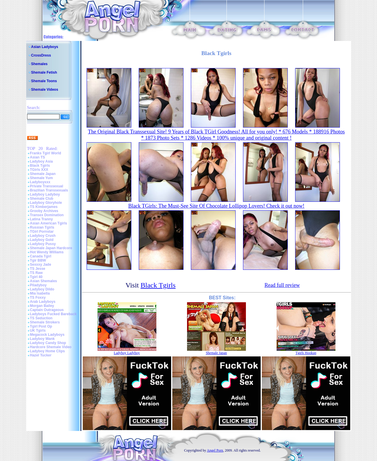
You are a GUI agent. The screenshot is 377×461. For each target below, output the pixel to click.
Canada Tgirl (41, 256)
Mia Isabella (40, 293)
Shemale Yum (41, 178)
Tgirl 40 (36, 277)
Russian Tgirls (42, 227)
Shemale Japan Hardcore (51, 248)
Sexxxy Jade (40, 264)
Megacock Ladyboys (47, 335)
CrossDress (41, 55)
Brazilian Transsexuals (49, 190)
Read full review (282, 285)
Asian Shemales (43, 281)
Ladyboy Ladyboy (45, 194)
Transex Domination (47, 215)
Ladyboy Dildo (42, 289)
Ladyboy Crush (43, 236)
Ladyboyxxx (40, 182)
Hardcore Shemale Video (51, 347)
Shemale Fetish (44, 72)
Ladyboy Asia (41, 161)
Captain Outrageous (47, 310)
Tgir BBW (38, 260)
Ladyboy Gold (42, 240)
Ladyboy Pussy (43, 244)
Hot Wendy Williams (47, 252)
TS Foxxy (38, 297)
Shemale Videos (44, 89)
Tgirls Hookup (305, 353)
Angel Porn (215, 450)
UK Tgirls (38, 330)
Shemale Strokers (45, 322)
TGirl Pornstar (42, 231)
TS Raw (36, 273)
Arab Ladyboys (43, 302)
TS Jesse (37, 269)
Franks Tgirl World (45, 153)
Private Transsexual (46, 186)
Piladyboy (38, 285)
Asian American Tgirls (48, 223)
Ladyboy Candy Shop (48, 343)
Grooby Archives (44, 211)
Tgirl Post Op (41, 326)
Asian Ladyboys (44, 47)
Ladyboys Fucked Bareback (53, 314)
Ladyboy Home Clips (47, 351)
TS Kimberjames (44, 207)
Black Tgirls (40, 165)
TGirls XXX (39, 170)
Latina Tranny (41, 219)
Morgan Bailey (42, 306)
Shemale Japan (43, 174)
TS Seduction (41, 318)
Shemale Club (41, 198)
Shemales (39, 64)
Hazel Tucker (41, 355)
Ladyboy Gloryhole (46, 203)
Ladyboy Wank (42, 339)
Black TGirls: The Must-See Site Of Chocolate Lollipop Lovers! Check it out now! (216, 206)
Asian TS (37, 157)
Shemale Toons (44, 81)
